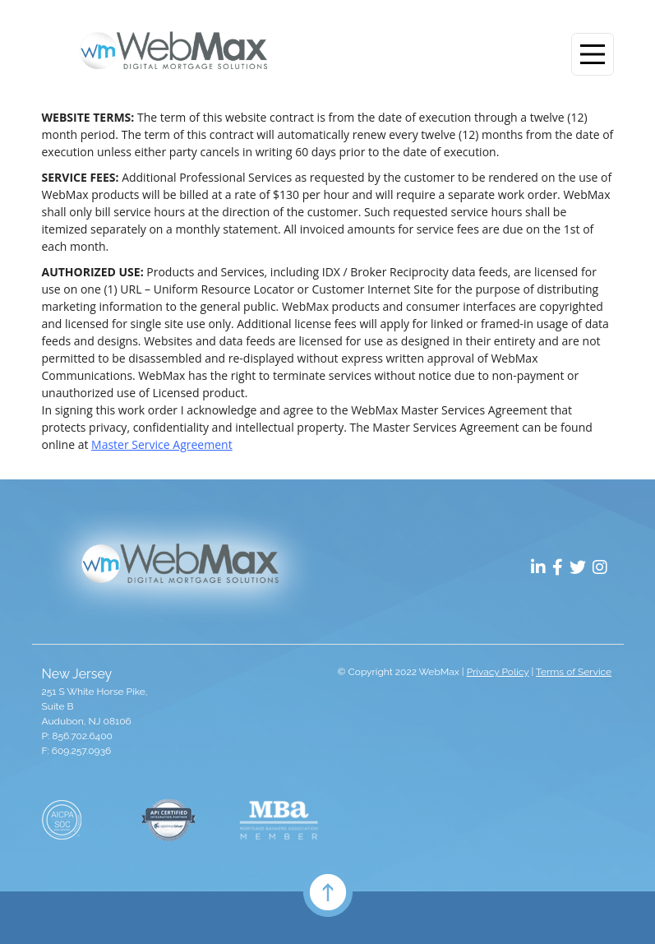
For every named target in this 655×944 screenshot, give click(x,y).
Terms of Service (573, 672)
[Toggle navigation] (592, 54)
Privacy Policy (498, 672)
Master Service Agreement (162, 444)
